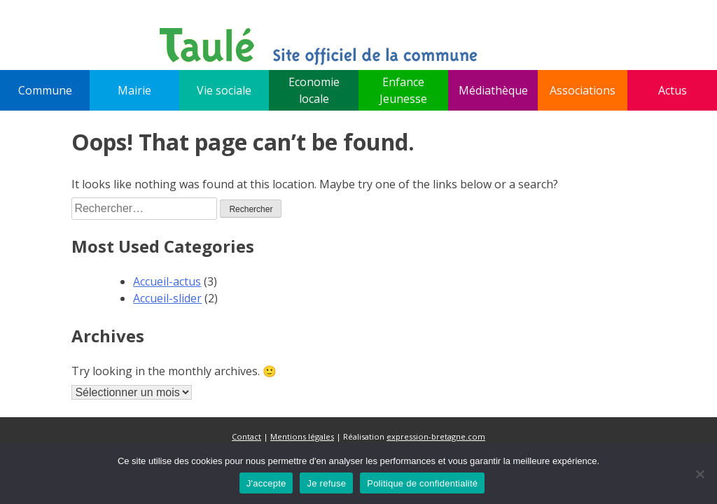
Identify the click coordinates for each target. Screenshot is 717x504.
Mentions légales (302, 436)
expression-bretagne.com (436, 436)
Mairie (134, 90)
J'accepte (266, 483)
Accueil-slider (167, 298)
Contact (246, 436)
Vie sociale (224, 90)
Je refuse (326, 483)
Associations (582, 90)
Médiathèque (493, 90)
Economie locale (314, 90)
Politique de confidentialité (422, 483)
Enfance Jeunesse (403, 90)
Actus (672, 90)
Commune (45, 90)
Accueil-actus (167, 281)
